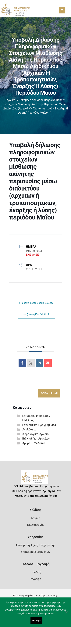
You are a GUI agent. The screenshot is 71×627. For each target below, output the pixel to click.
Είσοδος (35, 572)
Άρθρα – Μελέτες (34, 443)
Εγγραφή (35, 579)
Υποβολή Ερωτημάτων (35, 552)
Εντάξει (36, 620)
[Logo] (35, 478)
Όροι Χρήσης (49, 595)
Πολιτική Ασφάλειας (25, 595)
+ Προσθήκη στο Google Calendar (36, 303)
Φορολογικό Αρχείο (35, 434)
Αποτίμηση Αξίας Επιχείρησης (35, 545)
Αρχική (10, 100)
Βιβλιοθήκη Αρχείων (36, 438)
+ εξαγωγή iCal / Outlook (36, 314)
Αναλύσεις (29, 429)
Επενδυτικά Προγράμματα (39, 425)
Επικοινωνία (35, 524)
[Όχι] (66, 614)
